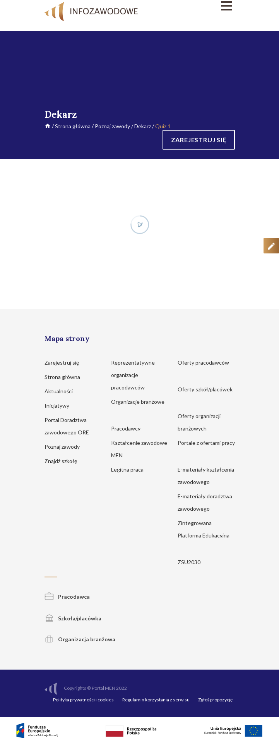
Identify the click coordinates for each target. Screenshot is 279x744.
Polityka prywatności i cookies (83, 700)
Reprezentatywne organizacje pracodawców (133, 375)
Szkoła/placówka (73, 618)
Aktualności (62, 391)
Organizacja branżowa (80, 639)
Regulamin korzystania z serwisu (156, 700)
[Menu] (206, 6)
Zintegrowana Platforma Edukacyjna (203, 535)
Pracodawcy (129, 428)
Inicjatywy (61, 405)
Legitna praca (127, 469)
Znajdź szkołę (64, 461)
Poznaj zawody (112, 126)
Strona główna (73, 126)
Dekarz (142, 126)
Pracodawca (67, 596)
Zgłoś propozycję (215, 700)
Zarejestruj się (65, 362)
